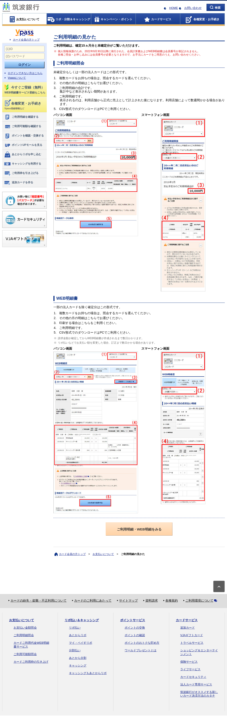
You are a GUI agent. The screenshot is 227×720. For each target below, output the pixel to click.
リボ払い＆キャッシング (82, 620)
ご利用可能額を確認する (22, 126)
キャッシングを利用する (22, 164)
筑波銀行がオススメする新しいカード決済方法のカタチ (199, 693)
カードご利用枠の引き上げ (31, 661)
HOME (173, 8)
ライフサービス (190, 669)
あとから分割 (77, 658)
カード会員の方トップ (26, 39)
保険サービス (189, 661)
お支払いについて (103, 554)
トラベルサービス (191, 642)
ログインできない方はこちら (25, 73)
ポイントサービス (132, 620)
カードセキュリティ (193, 677)
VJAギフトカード (191, 635)
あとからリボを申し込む (22, 154)
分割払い (75, 650)
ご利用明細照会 (24, 635)
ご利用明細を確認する (21, 117)
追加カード (187, 627)
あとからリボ (77, 635)
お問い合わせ (193, 8)
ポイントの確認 (135, 635)
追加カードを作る (18, 182)
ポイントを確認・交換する (24, 135)
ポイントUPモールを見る (23, 145)
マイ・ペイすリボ (80, 642)
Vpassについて (17, 77)
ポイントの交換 (135, 627)
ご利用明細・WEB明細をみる (139, 529)
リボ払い (75, 627)
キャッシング (77, 665)
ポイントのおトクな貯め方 (142, 642)
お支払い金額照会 (25, 627)
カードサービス (187, 620)
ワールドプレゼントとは (140, 650)
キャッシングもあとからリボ (88, 673)
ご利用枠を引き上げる (21, 173)
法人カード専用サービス (196, 684)
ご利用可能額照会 (25, 654)
